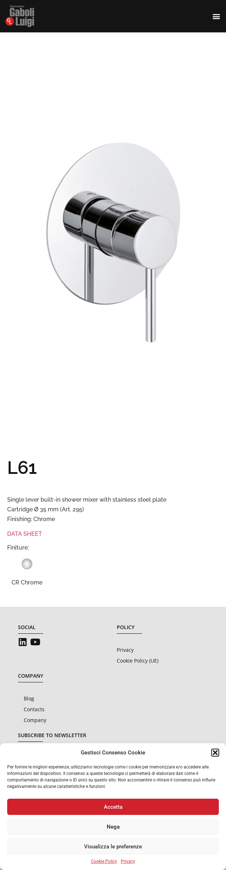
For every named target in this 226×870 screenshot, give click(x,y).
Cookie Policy (104, 861)
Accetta (113, 807)
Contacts (34, 709)
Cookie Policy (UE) (137, 660)
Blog (29, 698)
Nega (113, 827)
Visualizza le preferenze (113, 846)
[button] (215, 752)
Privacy (128, 861)
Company (35, 720)
